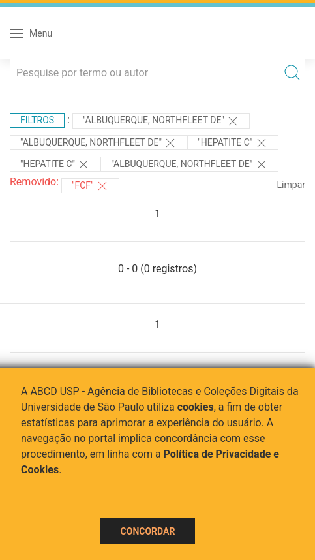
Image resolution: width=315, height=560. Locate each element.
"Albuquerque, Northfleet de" (161, 121)
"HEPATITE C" (232, 142)
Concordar (148, 531)
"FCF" (90, 186)
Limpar (291, 184)
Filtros (37, 120)
